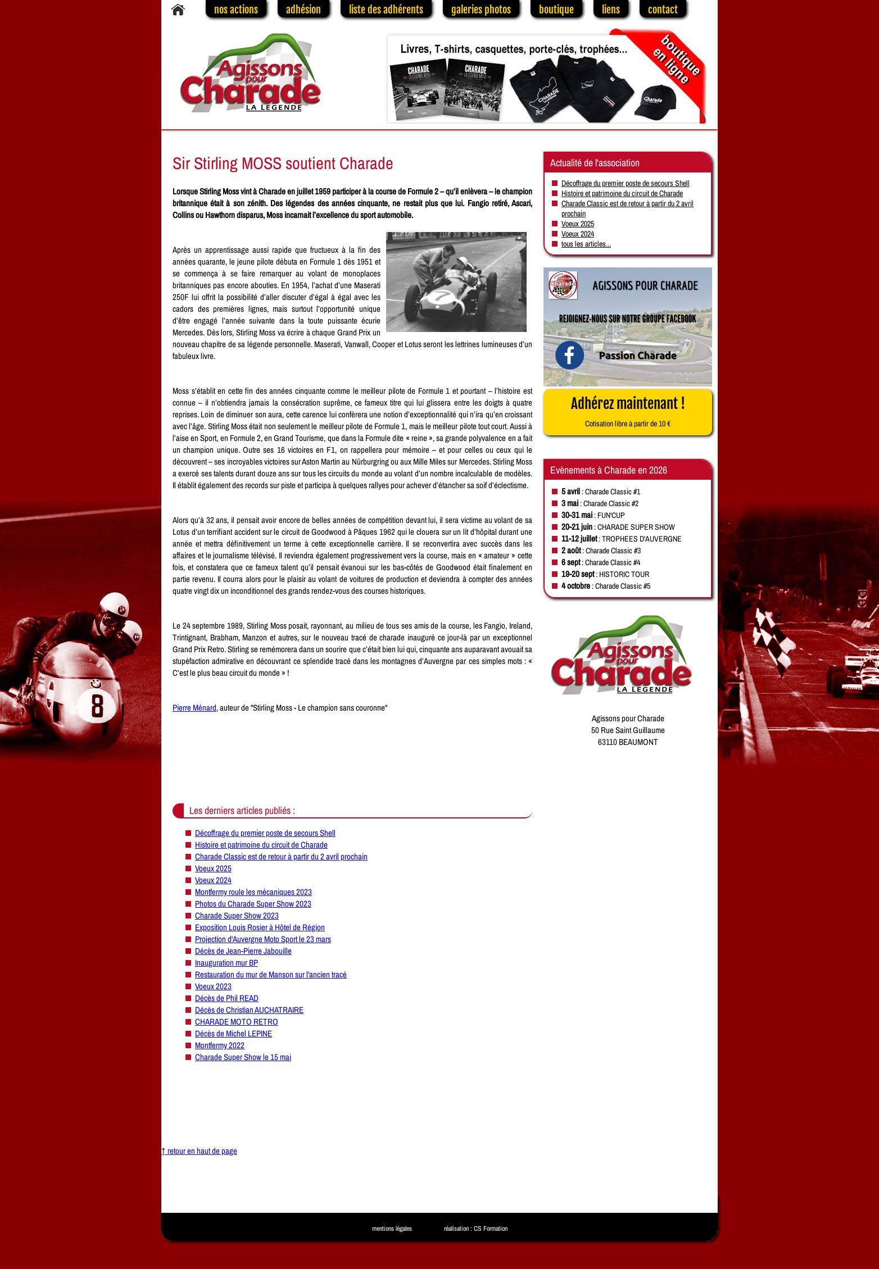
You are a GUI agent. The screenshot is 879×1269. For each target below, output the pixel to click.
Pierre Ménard (194, 707)
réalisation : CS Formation (476, 1228)
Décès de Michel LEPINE (233, 1033)
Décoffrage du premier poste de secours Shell (265, 833)
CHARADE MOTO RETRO (236, 1021)
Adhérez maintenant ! (628, 412)
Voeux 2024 (213, 880)
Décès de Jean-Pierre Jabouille (243, 951)
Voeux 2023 (213, 986)
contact (663, 9)
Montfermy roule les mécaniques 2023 (253, 892)
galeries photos (481, 9)
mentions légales (392, 1228)
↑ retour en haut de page (199, 1151)
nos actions (236, 9)
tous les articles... (586, 244)
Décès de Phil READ (227, 998)
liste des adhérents (386, 9)
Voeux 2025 (213, 868)
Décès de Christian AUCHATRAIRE (249, 1010)
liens (611, 9)
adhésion (303, 9)
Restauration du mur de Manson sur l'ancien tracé (271, 974)
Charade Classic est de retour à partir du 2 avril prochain (281, 856)
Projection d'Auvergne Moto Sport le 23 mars (263, 939)
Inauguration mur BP (226, 962)
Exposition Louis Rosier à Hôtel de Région (260, 927)
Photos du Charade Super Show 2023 (253, 903)
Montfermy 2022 (219, 1045)
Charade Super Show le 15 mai (243, 1057)
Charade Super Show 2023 (237, 915)
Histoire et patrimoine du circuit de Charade (261, 844)
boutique (556, 9)
